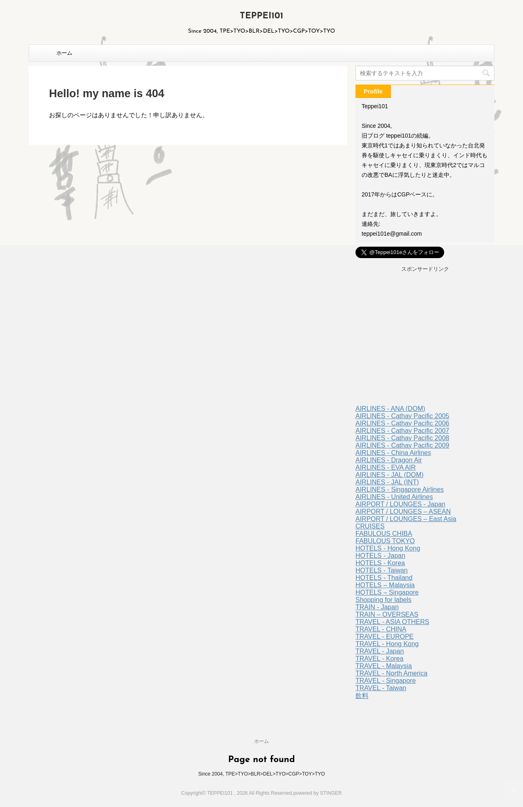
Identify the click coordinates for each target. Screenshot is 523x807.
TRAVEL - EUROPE (384, 636)
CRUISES (369, 526)
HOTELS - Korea (380, 563)
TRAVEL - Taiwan (380, 687)
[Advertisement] (424, 340)
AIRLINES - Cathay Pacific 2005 (402, 415)
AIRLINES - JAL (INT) (387, 482)
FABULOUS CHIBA (383, 533)
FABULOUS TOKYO (385, 540)
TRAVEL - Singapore (385, 680)
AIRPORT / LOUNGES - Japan (400, 504)
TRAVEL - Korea (379, 658)
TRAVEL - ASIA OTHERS (392, 621)
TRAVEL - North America (391, 673)
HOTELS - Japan (380, 555)
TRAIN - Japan (377, 607)
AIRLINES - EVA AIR (385, 467)
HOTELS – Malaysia (385, 585)
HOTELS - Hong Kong (387, 548)
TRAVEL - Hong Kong (387, 643)
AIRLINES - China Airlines (393, 452)
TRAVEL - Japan (379, 651)
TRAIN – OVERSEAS (386, 614)
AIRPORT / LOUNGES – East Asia (405, 518)
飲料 (362, 695)
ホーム (64, 53)
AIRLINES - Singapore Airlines (399, 489)
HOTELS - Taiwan (381, 570)
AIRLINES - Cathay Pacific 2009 (402, 445)
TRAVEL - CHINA (380, 629)
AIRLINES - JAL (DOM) (389, 474)
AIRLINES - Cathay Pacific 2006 (402, 423)
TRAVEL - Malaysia (383, 665)
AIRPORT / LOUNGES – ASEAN (403, 511)
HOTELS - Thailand (383, 577)
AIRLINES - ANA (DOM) (390, 408)
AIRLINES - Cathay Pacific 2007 (402, 430)
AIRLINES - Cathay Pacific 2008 (402, 438)
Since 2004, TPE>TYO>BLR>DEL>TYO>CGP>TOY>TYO (261, 774)
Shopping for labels (383, 599)
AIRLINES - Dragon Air (388, 460)
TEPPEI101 (262, 16)
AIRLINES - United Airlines (394, 496)
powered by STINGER (317, 793)
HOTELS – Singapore (387, 592)
